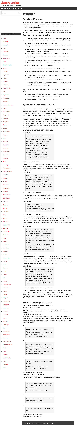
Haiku (4, 161)
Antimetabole (6, 168)
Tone (4, 48)
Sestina (5, 264)
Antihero (5, 141)
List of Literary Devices (10, 9)
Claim (4, 351)
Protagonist (6, 304)
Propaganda (6, 151)
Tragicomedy (6, 224)
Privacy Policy (45, 423)
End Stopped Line (7, 344)
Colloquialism (6, 258)
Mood (4, 368)
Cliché (4, 108)
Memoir (5, 68)
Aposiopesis (6, 188)
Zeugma (5, 281)
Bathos (5, 261)
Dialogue (5, 354)
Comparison (6, 331)
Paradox (5, 204)
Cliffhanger (6, 324)
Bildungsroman (7, 341)
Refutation (6, 221)
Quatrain (5, 218)
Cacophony (6, 85)
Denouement (6, 231)
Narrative (5, 158)
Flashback (5, 81)
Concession (6, 184)
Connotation (6, 301)
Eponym (5, 268)
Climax (5, 78)
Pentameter (6, 234)
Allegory (5, 135)
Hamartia (5, 314)
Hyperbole (6, 155)
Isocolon (5, 201)
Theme (5, 291)
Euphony (5, 251)
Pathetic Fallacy (7, 88)
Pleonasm (5, 288)
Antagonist (6, 121)
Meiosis (5, 241)
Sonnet (5, 128)
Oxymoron (6, 95)
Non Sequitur (6, 111)
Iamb (4, 238)
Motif (4, 348)
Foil (4, 278)
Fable (4, 271)
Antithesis (5, 101)
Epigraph (5, 364)
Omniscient (6, 51)
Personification (7, 358)
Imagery (5, 178)
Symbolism (6, 244)
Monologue (6, 165)
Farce (4, 61)
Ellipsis (5, 214)
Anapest (5, 181)
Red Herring (6, 58)
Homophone (6, 98)
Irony (4, 38)
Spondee (5, 191)
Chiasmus (5, 311)
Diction (5, 125)
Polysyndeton (6, 194)
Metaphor (5, 175)
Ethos (4, 138)
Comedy (5, 208)
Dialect (5, 254)
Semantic (5, 55)
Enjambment (6, 198)
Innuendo (5, 148)
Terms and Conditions (28, 423)
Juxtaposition (6, 45)
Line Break (6, 211)
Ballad (4, 361)
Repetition (6, 75)
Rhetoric (5, 338)
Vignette (5, 321)
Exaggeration (6, 115)
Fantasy (5, 274)
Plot (4, 328)
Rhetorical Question (8, 105)
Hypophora (6, 145)
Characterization (7, 65)
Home (2, 9)
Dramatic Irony (7, 284)
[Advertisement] (10, 24)
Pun (4, 91)
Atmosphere (6, 334)
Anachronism (6, 131)
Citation (19, 9)
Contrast (5, 71)
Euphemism (6, 118)
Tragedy (5, 294)
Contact (51, 423)
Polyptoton (6, 298)
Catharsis (5, 228)
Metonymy (6, 308)
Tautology (5, 41)
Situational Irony (7, 171)
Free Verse (5, 248)
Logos (4, 318)
